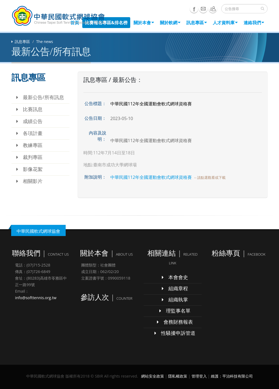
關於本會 (144, 23)
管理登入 (199, 376)
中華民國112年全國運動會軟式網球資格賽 (151, 177)
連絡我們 (254, 23)
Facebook (194, 9)
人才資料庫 (225, 23)
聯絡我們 (213, 9)
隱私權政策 (177, 376)
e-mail (203, 9)
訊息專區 (196, 23)
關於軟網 (170, 23)
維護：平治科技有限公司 (232, 376)
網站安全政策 (152, 376)
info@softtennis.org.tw (35, 297)
